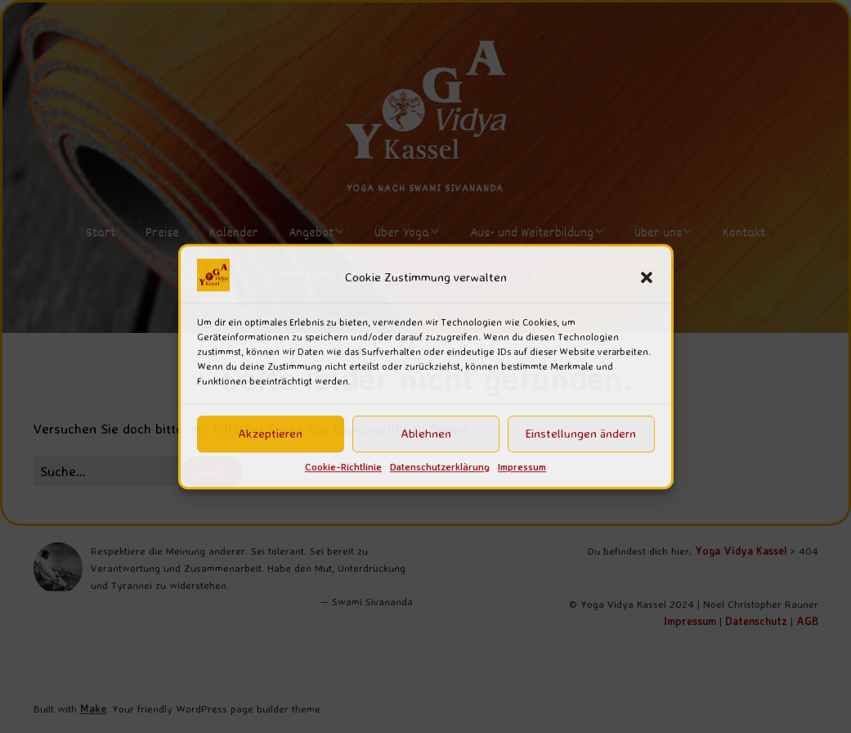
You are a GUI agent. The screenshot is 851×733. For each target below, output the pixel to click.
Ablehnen (426, 434)
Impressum (522, 467)
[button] (646, 277)
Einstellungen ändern (581, 434)
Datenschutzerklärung (440, 467)
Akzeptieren (270, 434)
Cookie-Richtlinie (343, 467)
